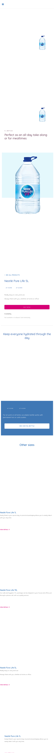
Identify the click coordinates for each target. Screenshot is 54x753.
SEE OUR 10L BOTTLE (27, 426)
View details (4, 529)
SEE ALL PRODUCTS (13, 275)
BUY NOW (27, 307)
